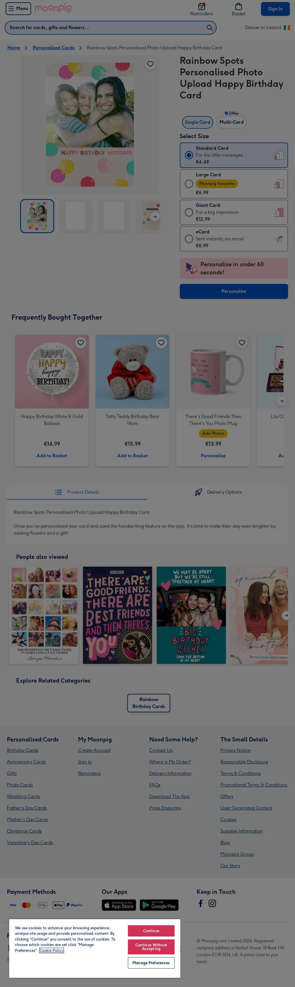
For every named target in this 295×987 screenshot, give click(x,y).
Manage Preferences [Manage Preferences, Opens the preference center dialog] (151, 963)
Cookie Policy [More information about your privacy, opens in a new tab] (51, 950)
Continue (151, 931)
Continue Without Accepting (151, 947)
